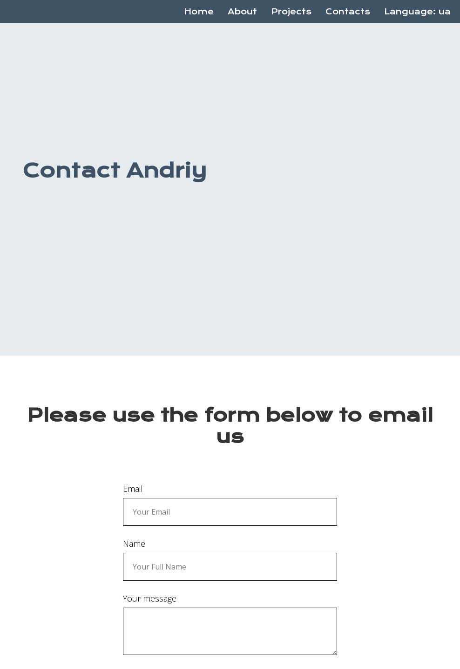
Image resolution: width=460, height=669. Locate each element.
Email (133, 488)
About (242, 11)
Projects (291, 11)
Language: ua (417, 11)
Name (134, 543)
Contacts (347, 11)
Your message (149, 598)
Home (199, 11)
